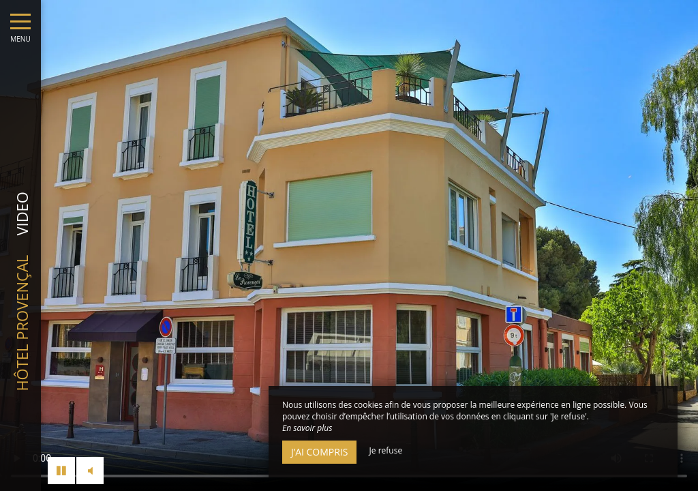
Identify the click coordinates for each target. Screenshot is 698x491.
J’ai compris (319, 451)
